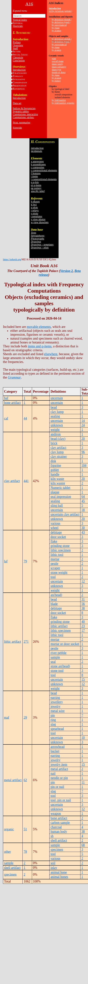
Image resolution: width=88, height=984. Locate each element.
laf (6, 561)
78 (25, 852)
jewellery (56, 702)
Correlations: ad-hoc (23, 117)
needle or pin (59, 778)
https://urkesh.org (12, 259)
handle (54, 474)
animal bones (59, 877)
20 (83, 439)
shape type (56, 69)
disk (53, 461)
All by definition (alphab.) (60, 11)
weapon (55, 813)
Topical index (20, 20)
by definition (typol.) (61, 22)
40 (83, 621)
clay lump (57, 412)
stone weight (58, 572)
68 (83, 845)
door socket (58, 537)
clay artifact (12, 481)
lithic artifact (12, 642)
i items (34, 176)
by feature (56, 80)
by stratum (56, 30)
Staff (15, 48)
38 (83, 608)
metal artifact (13, 780)
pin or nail (57, 787)
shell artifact (58, 840)
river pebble (58, 653)
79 (25, 561)
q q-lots (35, 182)
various (55, 523)
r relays (35, 210)
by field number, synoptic (63, 103)
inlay (53, 868)
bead (53, 407)
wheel (54, 528)
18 (83, 510)
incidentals (36, 151)
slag (53, 724)
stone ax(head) (60, 666)
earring (55, 697)
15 (83, 679)
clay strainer (58, 456)
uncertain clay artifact (64, 514)
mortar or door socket (64, 644)
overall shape (58, 61)
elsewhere (50, 354)
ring (53, 720)
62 (25, 780)
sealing (55, 416)
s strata (34, 213)
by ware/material (59, 25)
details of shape (59, 72)
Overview (18, 45)
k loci (34, 204)
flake (53, 541)
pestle (54, 563)
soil (52, 863)
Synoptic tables (21, 111)
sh (51, 836)
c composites (37, 167)
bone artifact (12, 403)
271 (26, 642)
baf (6, 398)
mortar (54, 559)
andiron (55, 434)
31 (83, 599)
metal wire (57, 711)
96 (83, 452)
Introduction (19, 69)
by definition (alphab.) (62, 19)
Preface (17, 42)
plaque (54, 492)
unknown (56, 425)
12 (83, 581)
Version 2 (66, 271)
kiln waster (57, 483)
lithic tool (56, 554)
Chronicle (18, 57)
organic (9, 829)
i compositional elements (44, 179)
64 (83, 496)
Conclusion (19, 60)
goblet (54, 470)
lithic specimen (60, 550)
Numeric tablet (60, 487)
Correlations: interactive (25, 114)
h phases (35, 201)
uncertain (56, 398)
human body (58, 831)
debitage (56, 532)
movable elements (39, 327)
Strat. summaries (21, 122)
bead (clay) (57, 439)
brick (53, 443)
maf (6, 717)
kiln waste (57, 479)
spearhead (57, 729)
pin (52, 715)
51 (25, 829)
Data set (17, 103)
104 (83, 465)
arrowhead (57, 747)
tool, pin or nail (60, 800)
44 (25, 418)
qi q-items (36, 185)
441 (26, 481)
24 (83, 425)
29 (25, 717)
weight (54, 429)
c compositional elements (44, 170)
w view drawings (40, 222)
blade (54, 604)
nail (52, 773)
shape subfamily (59, 67)
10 (83, 737)
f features (36, 173)
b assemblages (38, 164)
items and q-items (39, 346)
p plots (34, 207)
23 (83, 626)
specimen (56, 849)
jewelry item (58, 764)
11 (83, 782)
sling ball (56, 505)
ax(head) (56, 595)
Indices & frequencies (24, 108)
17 (83, 630)
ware (54, 58)
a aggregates (37, 161)
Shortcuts (18, 26)
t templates (36, 216)
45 (83, 501)
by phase (55, 28)
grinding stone (60, 546)
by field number (59, 100)
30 (83, 528)
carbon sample (60, 822)
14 (83, 421)
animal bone (58, 872)
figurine (55, 465)
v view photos (38, 219)
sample (55, 657)
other (7, 852)
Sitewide (17, 127)
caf (6, 418)
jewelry (55, 706)
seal (53, 662)
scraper (55, 568)
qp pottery (36, 188)
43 (83, 532)
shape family (57, 64)
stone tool (57, 670)
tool (53, 577)
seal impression (60, 496)
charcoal (56, 827)
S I (20, 54)
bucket (54, 751)
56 (83, 604)
